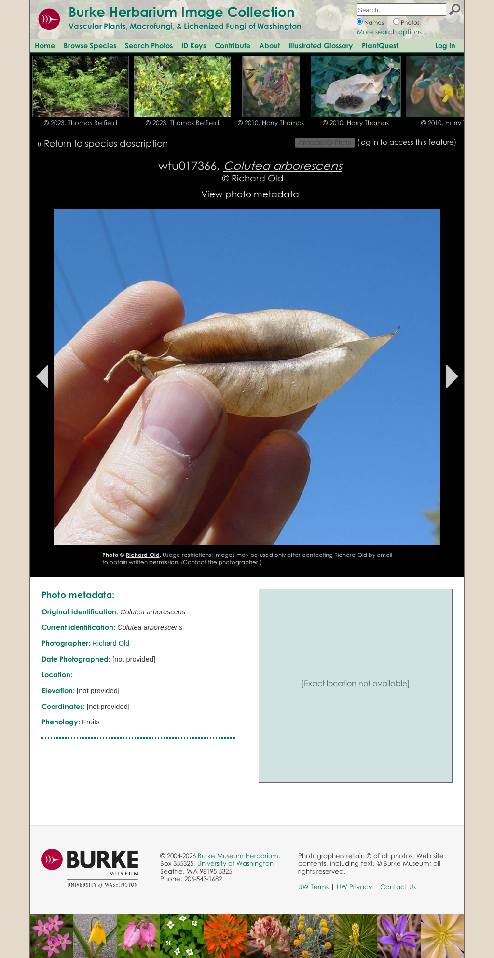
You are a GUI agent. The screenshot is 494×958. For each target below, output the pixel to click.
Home (45, 45)
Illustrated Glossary (320, 45)
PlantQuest (380, 45)
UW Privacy (354, 886)
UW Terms (313, 886)
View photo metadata (250, 193)
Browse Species (90, 45)
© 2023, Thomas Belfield (80, 122)
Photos (410, 22)
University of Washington (235, 863)
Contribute (232, 45)
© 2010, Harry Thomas (271, 122)
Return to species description (106, 143)
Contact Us (398, 886)
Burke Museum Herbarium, (239, 856)
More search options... (392, 32)
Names (374, 22)
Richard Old (258, 177)
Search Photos (149, 45)
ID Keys (193, 45)
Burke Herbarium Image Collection (182, 11)
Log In (445, 45)
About (269, 45)
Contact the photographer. (221, 562)
